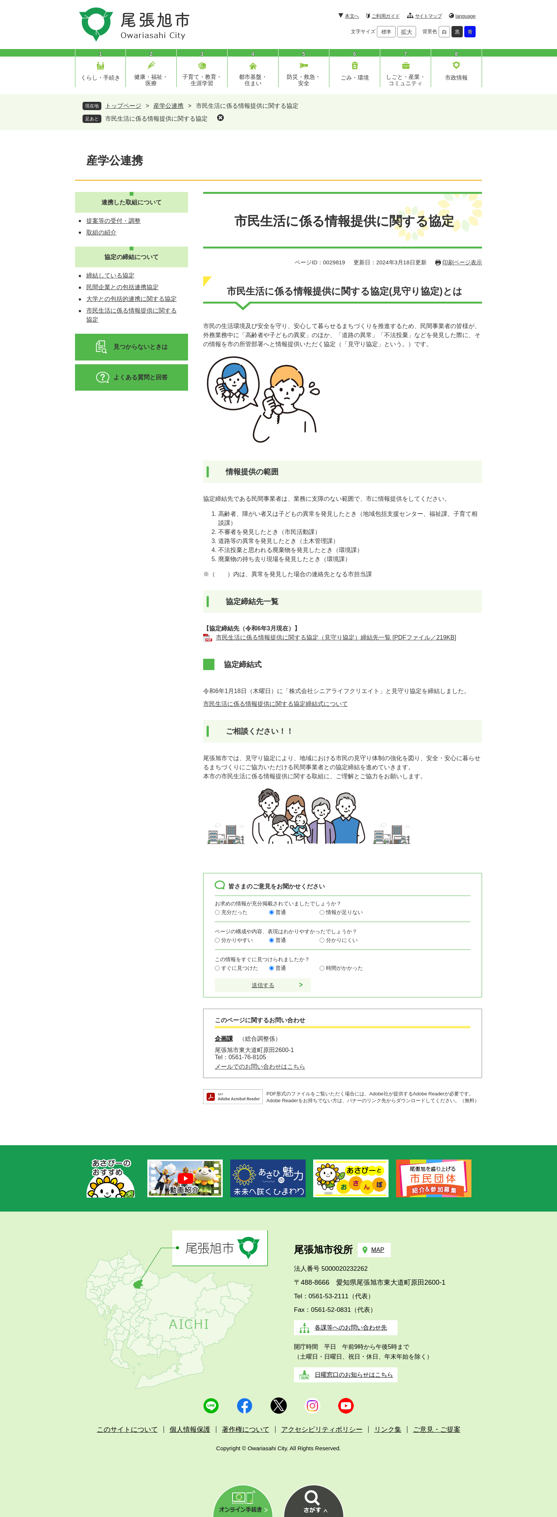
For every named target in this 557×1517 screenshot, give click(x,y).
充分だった (234, 912)
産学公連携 (168, 106)
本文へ (352, 16)
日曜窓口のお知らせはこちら (354, 1374)
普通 (280, 912)
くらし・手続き (100, 77)
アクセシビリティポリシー (322, 1429)
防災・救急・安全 (304, 80)
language (466, 16)
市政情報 (456, 77)
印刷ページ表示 (462, 262)
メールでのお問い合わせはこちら (260, 1066)
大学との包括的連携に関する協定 (131, 299)
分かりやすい (237, 940)
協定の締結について (131, 257)
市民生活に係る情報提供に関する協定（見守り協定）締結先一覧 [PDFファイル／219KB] (336, 637)
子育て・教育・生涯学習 (202, 80)
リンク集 (387, 1429)
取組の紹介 (101, 232)
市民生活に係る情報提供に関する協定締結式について (275, 704)
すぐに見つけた (239, 968)
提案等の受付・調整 (113, 221)
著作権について (245, 1429)
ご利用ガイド (386, 16)
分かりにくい (342, 940)
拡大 (406, 32)
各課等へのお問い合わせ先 (351, 1327)
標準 (386, 32)
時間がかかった (344, 968)
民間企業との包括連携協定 (122, 287)
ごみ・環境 (355, 77)
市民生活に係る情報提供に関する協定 (156, 118)
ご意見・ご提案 (437, 1429)
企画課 (224, 1038)
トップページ (123, 106)
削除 (220, 117)
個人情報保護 (190, 1429)
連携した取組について (131, 202)
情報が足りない (344, 912)
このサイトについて (127, 1429)
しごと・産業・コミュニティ (405, 80)
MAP (377, 1250)
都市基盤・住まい (253, 80)
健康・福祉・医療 (151, 80)
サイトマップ (428, 16)
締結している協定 (110, 275)
